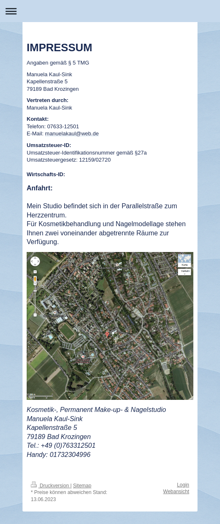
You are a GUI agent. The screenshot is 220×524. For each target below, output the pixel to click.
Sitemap (82, 486)
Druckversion (50, 486)
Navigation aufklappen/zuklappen (110, 11)
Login (183, 485)
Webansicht (176, 491)
